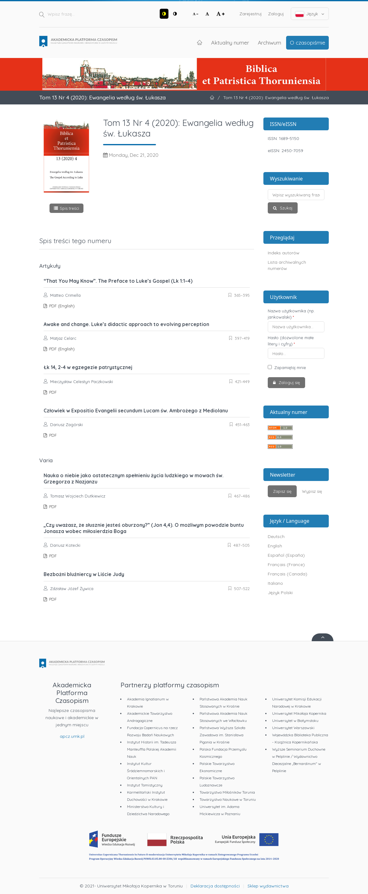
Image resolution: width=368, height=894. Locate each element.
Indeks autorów (284, 253)
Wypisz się (312, 491)
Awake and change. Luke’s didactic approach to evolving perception (126, 324)
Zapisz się (282, 491)
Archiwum (269, 42)
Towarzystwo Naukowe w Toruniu (228, 799)
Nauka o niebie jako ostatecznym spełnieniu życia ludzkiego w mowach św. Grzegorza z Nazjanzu (134, 478)
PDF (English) (61, 305)
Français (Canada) (287, 574)
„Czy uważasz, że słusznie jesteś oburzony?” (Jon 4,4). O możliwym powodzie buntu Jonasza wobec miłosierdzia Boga (144, 528)
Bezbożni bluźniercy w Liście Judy (84, 574)
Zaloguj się (288, 382)
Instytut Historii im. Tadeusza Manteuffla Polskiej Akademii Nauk (151, 749)
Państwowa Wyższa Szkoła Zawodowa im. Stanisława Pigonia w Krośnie (222, 734)
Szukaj (285, 207)
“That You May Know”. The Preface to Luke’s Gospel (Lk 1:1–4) (118, 281)
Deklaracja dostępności (215, 886)
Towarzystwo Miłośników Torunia (227, 792)
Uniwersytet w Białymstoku (295, 720)
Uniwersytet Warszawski (293, 727)
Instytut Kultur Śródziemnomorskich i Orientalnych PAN (146, 770)
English (275, 546)
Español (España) (286, 555)
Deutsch (276, 536)
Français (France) (286, 564)
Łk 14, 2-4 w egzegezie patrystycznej (88, 367)
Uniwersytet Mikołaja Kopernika (299, 713)
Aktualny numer (230, 42)
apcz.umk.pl (72, 736)
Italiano (275, 583)
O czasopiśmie (307, 42)
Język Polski (280, 592)
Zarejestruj (250, 14)
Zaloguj (276, 14)
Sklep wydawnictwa (268, 886)
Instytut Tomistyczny (145, 785)
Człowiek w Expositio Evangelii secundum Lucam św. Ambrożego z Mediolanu (136, 410)
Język (309, 14)
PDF (52, 392)
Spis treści (69, 208)
